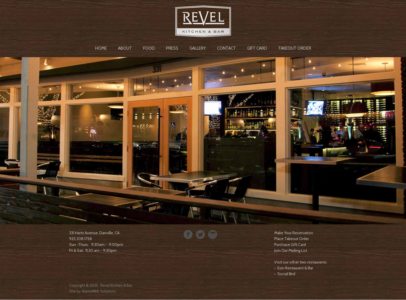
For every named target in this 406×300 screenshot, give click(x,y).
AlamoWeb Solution (98, 291)
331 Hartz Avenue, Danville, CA (94, 232)
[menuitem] (101, 47)
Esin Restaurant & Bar (295, 267)
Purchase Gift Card (290, 244)
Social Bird (286, 273)
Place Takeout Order (291, 238)
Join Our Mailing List (290, 250)
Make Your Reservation (293, 232)
